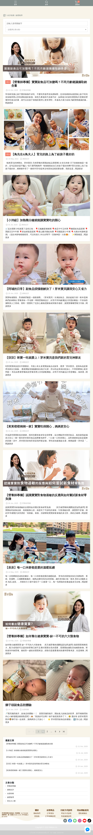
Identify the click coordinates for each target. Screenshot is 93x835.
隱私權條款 (83, 813)
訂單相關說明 (50, 816)
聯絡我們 (37, 813)
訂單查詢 (50, 813)
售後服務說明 (66, 816)
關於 (37, 810)
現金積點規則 (83, 810)
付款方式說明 (66, 810)
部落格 (36, 816)
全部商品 (50, 810)
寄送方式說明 (66, 813)
